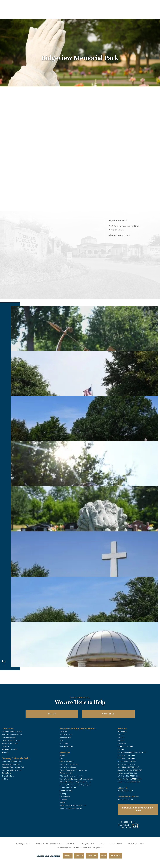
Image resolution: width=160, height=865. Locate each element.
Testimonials (122, 731)
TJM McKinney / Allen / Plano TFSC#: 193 (132, 752)
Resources (63, 755)
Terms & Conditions (135, 844)
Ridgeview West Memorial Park (13, 767)
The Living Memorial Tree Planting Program (75, 785)
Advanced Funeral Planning (12, 734)
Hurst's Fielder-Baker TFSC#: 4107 (130, 770)
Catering (63, 794)
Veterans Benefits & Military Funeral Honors (75, 782)
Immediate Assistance (10, 743)
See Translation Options (118, 3)
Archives (5, 752)
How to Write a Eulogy (68, 767)
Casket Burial (6, 773)
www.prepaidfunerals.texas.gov (71, 808)
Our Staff (121, 734)
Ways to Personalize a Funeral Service (73, 770)
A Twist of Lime (65, 737)
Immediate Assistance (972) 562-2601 (144, 3)
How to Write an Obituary (69, 764)
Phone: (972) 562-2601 (125, 791)
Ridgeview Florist (66, 734)
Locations (88, 3)
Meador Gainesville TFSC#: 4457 (129, 782)
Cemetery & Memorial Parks (12, 761)
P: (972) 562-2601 (87, 844)
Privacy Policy (116, 844)
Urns (61, 740)
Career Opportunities (125, 746)
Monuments (64, 743)
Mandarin (92, 856)
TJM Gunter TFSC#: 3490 (126, 764)
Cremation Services (9, 737)
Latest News (122, 743)
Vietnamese (116, 856)
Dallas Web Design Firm (92, 848)
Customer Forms (66, 791)
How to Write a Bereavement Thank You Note (76, 779)
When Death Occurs (67, 761)
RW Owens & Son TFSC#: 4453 (128, 776)
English (67, 856)
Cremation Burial (8, 776)
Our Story (121, 737)
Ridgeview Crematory (10, 749)
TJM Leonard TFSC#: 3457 (127, 761)
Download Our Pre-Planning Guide (138, 809)
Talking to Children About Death (71, 776)
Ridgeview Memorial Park (11, 764)
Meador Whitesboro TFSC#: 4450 (129, 779)
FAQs (101, 844)
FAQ (61, 758)
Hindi (103, 856)
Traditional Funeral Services (12, 731)
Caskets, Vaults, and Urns (11, 740)
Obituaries (101, 3)
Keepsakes (63, 731)
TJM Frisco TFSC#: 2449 (126, 758)
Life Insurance (65, 796)
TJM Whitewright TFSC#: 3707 (128, 767)
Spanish (79, 856)
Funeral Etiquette (66, 773)
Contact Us (108, 714)
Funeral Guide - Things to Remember (73, 805)
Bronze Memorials (66, 746)
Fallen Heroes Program (68, 788)
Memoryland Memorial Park (12, 770)
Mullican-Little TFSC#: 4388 (127, 773)
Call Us (52, 714)
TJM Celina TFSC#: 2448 (126, 755)
